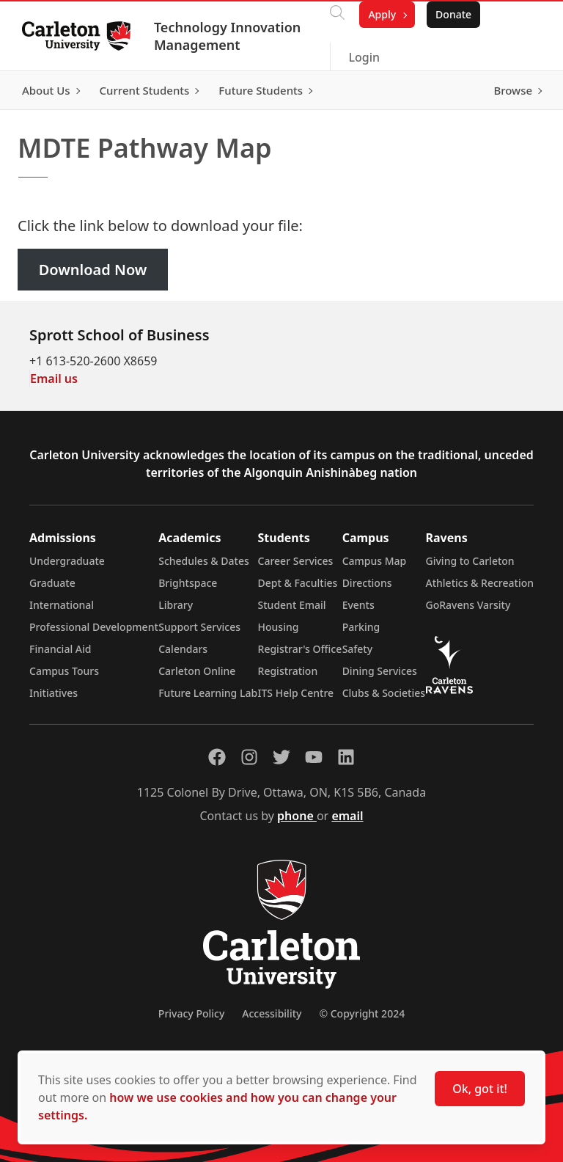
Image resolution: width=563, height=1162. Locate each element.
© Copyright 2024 (362, 1013)
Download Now (93, 269)
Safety (357, 649)
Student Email (292, 605)
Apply (382, 14)
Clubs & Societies (383, 693)
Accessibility (271, 1013)
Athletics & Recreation (480, 583)
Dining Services (379, 671)
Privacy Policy (191, 1013)
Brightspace (187, 583)
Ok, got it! (479, 1089)
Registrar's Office (300, 649)
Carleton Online (196, 671)
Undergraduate (67, 561)
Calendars (182, 649)
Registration (288, 671)
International (61, 605)
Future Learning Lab (207, 693)
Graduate (52, 583)
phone (297, 816)
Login (364, 57)
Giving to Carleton (470, 561)
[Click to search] (337, 14)
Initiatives (53, 693)
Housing (278, 627)
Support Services (199, 627)
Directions (367, 583)
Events (358, 605)
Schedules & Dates (203, 561)
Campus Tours (64, 671)
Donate (453, 14)
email (347, 816)
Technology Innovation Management (228, 36)
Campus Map (374, 561)
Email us (54, 378)
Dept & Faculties (298, 583)
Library (175, 605)
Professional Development (93, 627)
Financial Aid (60, 649)
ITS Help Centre (296, 693)
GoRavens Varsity (468, 605)
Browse (511, 90)
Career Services (296, 561)
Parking (361, 627)
